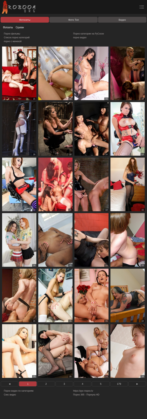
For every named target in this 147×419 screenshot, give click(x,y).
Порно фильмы (12, 33)
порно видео (80, 37)
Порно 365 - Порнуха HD (86, 394)
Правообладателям (35, 412)
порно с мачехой (12, 41)
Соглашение (53, 412)
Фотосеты (6, 27)
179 (119, 383)
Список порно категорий (17, 37)
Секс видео (10, 394)
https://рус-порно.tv (83, 391)
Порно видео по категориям (18, 391)
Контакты (66, 412)
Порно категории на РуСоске (88, 33)
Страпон (18, 27)
